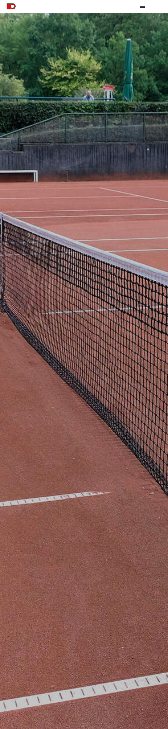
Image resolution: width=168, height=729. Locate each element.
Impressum (139, 722)
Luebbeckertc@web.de (102, 702)
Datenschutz (158, 722)
